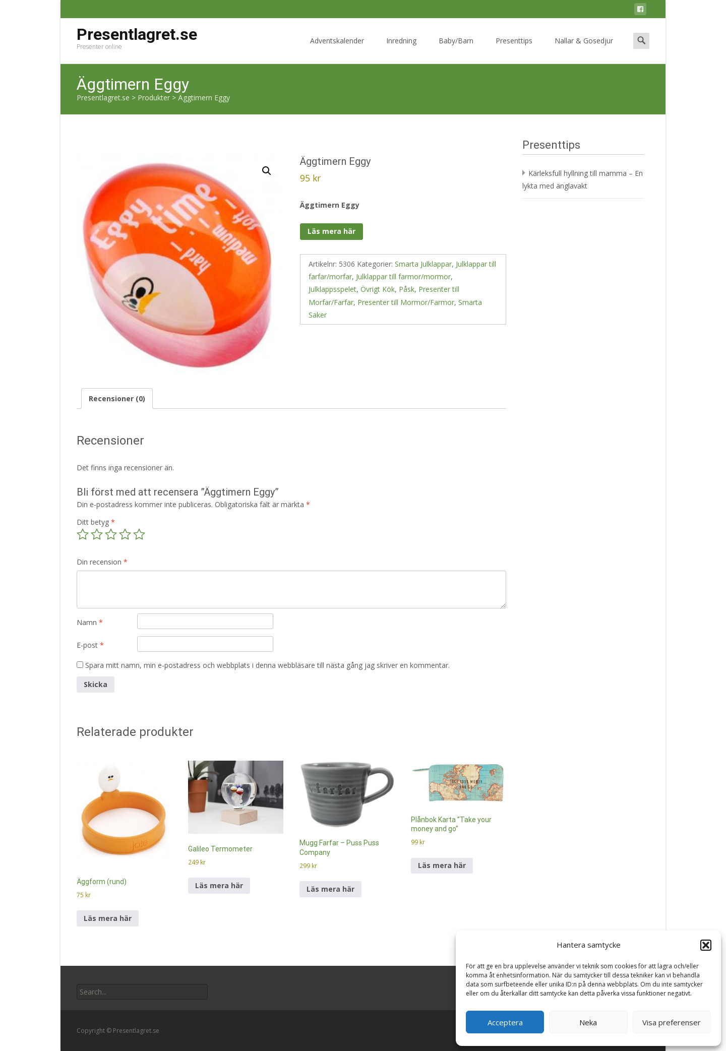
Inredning (401, 50)
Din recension (102, 562)
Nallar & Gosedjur (584, 50)
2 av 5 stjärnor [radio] (97, 534)
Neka (588, 1022)
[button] (706, 945)
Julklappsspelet (332, 289)
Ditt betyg (96, 522)
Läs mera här (331, 231)
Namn (90, 622)
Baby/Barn (456, 50)
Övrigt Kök (377, 289)
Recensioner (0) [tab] (117, 398)
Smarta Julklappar (423, 264)
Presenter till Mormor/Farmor (405, 302)
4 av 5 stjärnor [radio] (125, 534)
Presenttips (514, 50)
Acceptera (505, 1022)
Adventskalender (337, 50)
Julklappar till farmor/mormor (403, 276)
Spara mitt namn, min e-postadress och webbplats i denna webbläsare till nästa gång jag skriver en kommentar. (267, 665)
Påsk (406, 289)
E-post (90, 645)
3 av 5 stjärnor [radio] (111, 534)
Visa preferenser (671, 1022)
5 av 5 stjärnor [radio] (139, 534)
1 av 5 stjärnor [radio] (83, 534)
